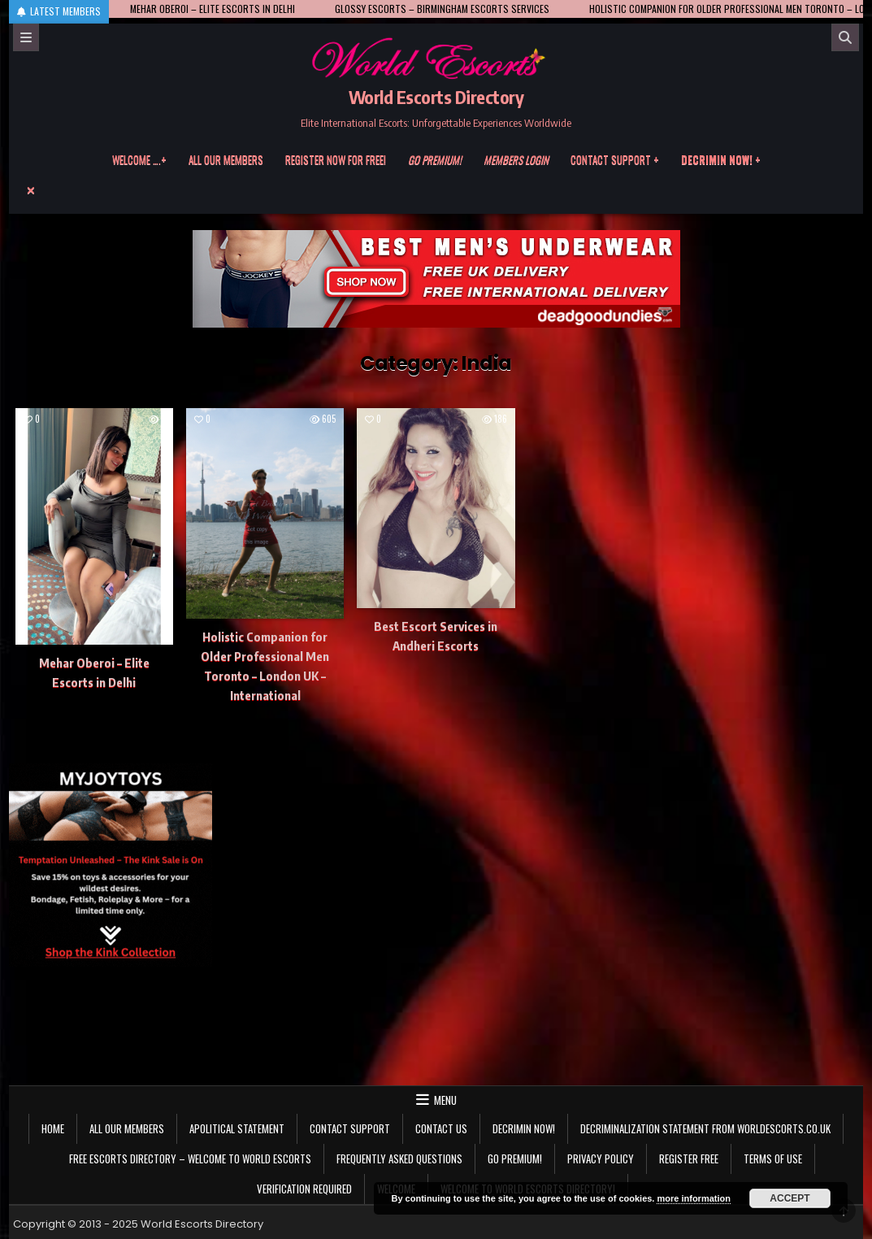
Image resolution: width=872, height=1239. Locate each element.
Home (52, 1128)
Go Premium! (515, 1158)
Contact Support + (614, 159)
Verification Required (304, 1188)
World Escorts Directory (436, 96)
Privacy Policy (600, 1158)
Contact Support (350, 1128)
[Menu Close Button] (436, 190)
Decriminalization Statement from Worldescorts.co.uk (705, 1128)
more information (693, 1198)
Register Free (688, 1158)
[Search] (845, 37)
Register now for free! (335, 159)
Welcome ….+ (139, 159)
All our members (226, 159)
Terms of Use (773, 1158)
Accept (789, 1198)
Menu (445, 1100)
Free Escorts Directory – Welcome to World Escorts (190, 1158)
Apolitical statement (236, 1128)
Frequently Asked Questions (399, 1158)
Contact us (441, 1128)
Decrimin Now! (523, 1128)
